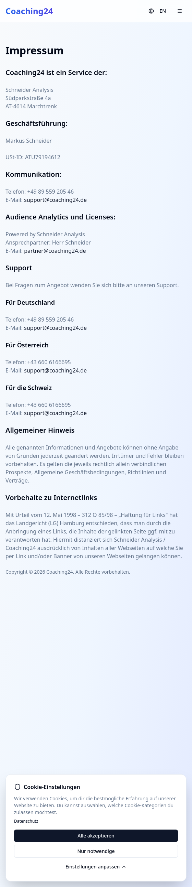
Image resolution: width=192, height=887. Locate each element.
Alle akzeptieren (95, 835)
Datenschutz (26, 821)
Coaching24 (29, 11)
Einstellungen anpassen (96, 866)
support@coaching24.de (55, 200)
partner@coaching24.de (55, 251)
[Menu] (180, 11)
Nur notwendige (96, 851)
